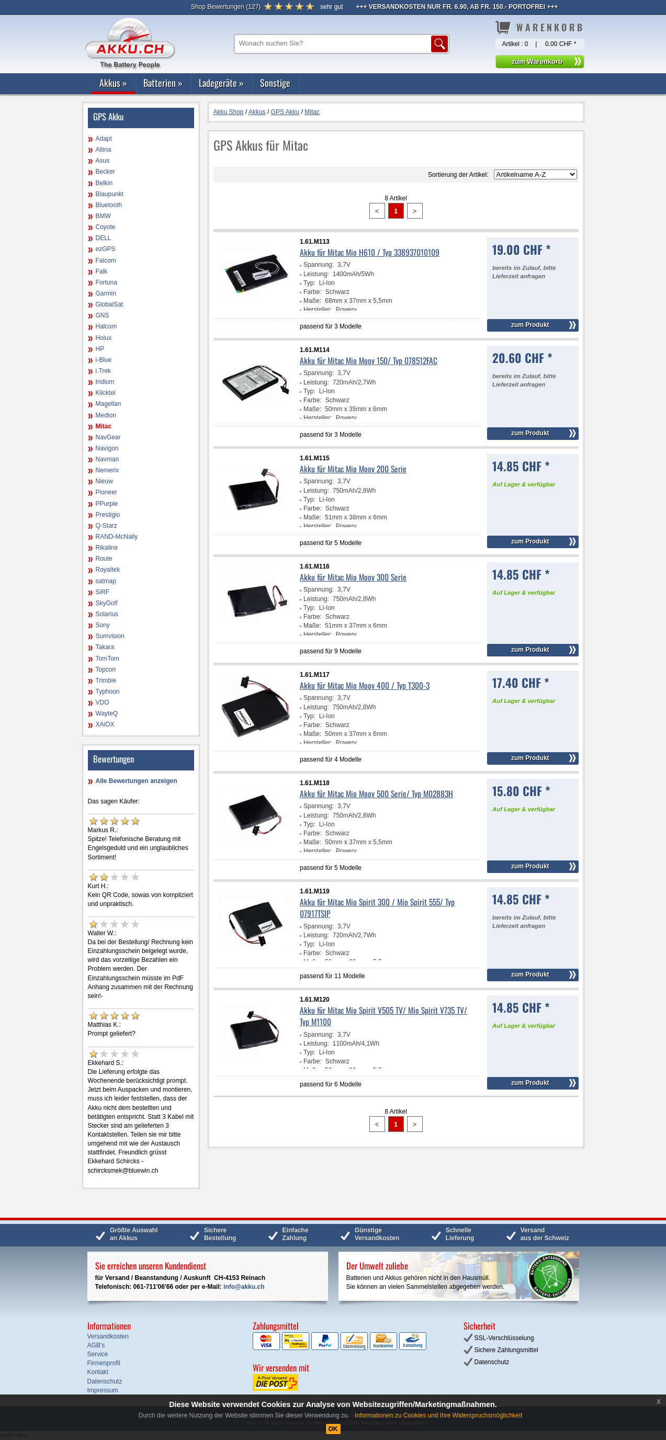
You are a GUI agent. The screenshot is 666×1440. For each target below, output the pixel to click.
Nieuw (104, 481)
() (226, 6)
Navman (107, 459)
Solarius (107, 614)
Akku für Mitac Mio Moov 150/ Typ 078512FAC (368, 360)
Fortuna (106, 282)
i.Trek (103, 371)
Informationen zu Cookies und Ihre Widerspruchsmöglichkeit (438, 1415)
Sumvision (110, 636)
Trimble (106, 680)
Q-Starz (106, 525)
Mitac (104, 426)
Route (104, 558)
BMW (103, 216)
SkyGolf (107, 603)
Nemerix (107, 470)
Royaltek (108, 569)
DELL (103, 238)
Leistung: (316, 274)
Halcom (106, 326)
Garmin (106, 293)
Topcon (106, 669)
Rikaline (107, 547)
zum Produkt (530, 324)
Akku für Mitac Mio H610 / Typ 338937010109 (369, 252)
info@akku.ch (243, 1286)
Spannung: (318, 264)
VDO (102, 702)
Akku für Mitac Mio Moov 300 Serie (353, 577)
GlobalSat (109, 304)
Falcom (106, 260)
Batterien (163, 82)
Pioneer (106, 492)
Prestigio (108, 514)
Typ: (309, 283)
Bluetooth (109, 205)
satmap (106, 581)
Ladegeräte (221, 82)
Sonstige (275, 82)
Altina (103, 149)
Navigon (107, 448)
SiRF (103, 592)
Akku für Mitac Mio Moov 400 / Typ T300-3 (365, 685)
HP (100, 349)
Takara (105, 647)
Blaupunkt (109, 194)
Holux (104, 338)
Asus (103, 160)
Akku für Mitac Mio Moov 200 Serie (353, 468)
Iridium (105, 381)
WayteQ (107, 713)
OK (333, 1429)
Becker (105, 171)
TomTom (107, 658)
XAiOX (105, 724)
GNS (102, 315)
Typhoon (108, 691)
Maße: (312, 300)
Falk (102, 271)
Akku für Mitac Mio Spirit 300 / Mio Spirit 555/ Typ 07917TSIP (377, 907)
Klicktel (106, 392)
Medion (106, 415)
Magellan (108, 403)
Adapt (104, 138)
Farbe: (312, 292)
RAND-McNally (117, 536)
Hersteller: (317, 309)
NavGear (108, 437)
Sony (103, 625)
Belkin (104, 183)
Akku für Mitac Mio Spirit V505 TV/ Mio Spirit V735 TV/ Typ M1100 (383, 1016)
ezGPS (106, 249)
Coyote (106, 227)
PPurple (107, 503)
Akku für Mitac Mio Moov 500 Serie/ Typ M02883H (376, 793)
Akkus (113, 82)
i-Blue (104, 360)
